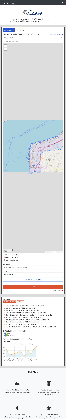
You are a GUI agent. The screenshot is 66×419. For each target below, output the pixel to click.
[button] (63, 2)
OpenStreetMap (58, 252)
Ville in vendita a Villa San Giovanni (20, 308)
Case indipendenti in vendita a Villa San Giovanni (25, 306)
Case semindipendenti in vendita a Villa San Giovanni (26, 313)
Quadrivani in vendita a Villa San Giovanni (22, 322)
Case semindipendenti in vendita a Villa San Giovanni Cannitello (31, 326)
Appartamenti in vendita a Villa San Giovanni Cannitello (27, 320)
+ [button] (5, 46)
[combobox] (33, 38)
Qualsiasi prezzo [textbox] (10, 274)
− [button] (5, 48)
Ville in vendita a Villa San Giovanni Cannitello (24, 317)
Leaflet (46, 252)
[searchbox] (33, 267)
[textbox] (33, 37)
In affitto (20, 30)
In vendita (8, 30)
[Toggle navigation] (13, 3)
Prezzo (5, 271)
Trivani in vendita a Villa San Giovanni (21, 324)
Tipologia (6, 264)
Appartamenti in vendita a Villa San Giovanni (23, 310)
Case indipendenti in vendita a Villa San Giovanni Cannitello (29, 315)
